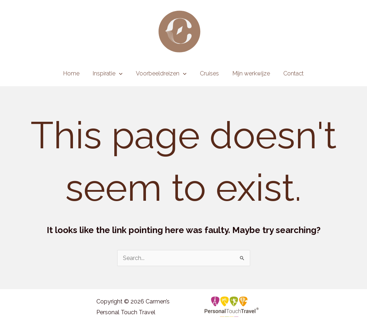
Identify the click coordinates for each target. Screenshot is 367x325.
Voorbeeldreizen (162, 73)
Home (76, 73)
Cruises (208, 73)
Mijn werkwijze (248, 73)
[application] (121, 73)
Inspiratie (110, 73)
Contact (289, 73)
